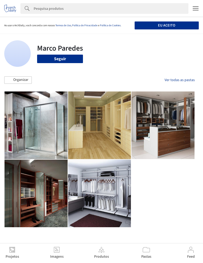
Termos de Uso (63, 25)
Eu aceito (166, 25)
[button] (18, 80)
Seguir (60, 59)
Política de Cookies (110, 25)
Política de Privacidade (85, 25)
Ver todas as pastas (180, 80)
